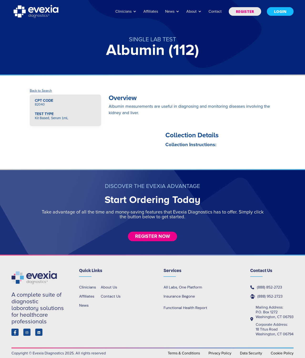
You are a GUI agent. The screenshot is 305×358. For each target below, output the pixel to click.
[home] (36, 11)
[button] (125, 13)
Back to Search (41, 91)
